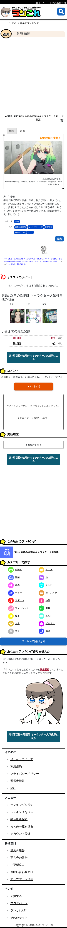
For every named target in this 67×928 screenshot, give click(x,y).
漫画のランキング (29, 23)
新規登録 (44, 669)
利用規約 (16, 766)
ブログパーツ (19, 903)
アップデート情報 (21, 879)
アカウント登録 (20, 833)
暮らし (46, 615)
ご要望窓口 (17, 864)
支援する (16, 896)
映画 (14, 585)
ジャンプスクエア (35, 227)
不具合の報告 (19, 857)
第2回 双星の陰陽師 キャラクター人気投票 (36, 552)
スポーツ (16, 600)
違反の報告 (17, 850)
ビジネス (47, 623)
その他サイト (19, 917)
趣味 (44, 608)
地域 (44, 631)
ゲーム (15, 569)
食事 (14, 615)
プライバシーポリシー (24, 773)
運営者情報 (17, 780)
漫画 (17, 222)
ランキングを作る (21, 812)
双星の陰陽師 (20, 227)
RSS (12, 788)
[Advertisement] (33, 75)
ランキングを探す (21, 804)
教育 (14, 631)
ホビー (15, 592)
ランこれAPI (18, 910)
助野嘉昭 (48, 227)
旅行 (44, 600)
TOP (14, 23)
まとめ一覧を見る (21, 826)
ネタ (14, 623)
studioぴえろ (20, 232)
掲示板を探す (19, 819)
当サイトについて (21, 759)
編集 (59, 238)
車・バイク (48, 592)
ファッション (18, 608)
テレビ (46, 585)
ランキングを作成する (33, 641)
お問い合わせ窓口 (21, 872)
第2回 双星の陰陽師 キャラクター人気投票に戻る (33, 357)
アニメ (30, 232)
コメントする (34, 386)
